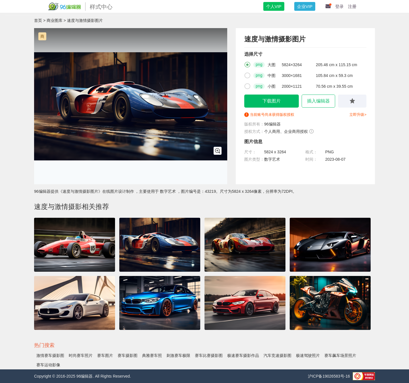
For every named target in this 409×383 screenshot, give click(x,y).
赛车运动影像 (48, 365)
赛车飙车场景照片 (340, 355)
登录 (339, 6)
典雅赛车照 (152, 355)
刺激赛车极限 (178, 355)
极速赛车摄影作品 (243, 355)
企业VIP (304, 6)
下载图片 (271, 101)
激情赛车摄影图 (50, 355)
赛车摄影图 (127, 355)
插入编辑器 (318, 101)
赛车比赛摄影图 (209, 355)
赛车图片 (105, 355)
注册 (352, 6)
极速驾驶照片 (308, 355)
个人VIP (273, 6)
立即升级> (357, 114)
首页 (38, 20)
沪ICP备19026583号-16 (329, 376)
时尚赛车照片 (81, 355)
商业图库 (54, 20)
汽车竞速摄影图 (277, 355)
